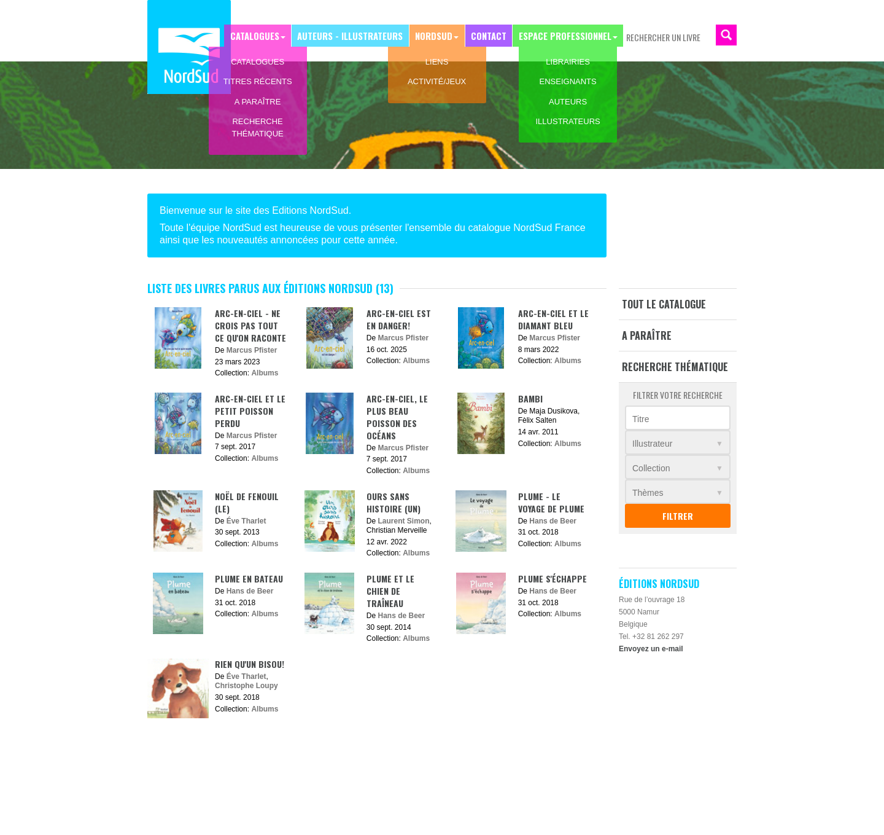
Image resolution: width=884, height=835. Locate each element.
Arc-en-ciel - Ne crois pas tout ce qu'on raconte (250, 325)
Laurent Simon (404, 521)
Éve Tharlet (246, 521)
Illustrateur (652, 444)
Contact (490, 34)
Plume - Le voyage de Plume (551, 502)
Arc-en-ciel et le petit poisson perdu (250, 410)
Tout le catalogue (664, 304)
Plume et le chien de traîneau (390, 591)
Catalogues (263, 34)
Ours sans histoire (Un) (393, 502)
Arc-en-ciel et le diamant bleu (553, 319)
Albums (264, 373)
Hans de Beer (552, 521)
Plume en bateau (249, 578)
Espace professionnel (565, 34)
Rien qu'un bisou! (249, 663)
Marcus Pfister (252, 350)
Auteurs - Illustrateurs (356, 34)
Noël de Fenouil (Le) (247, 502)
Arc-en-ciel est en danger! (398, 319)
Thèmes (648, 493)
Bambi (530, 398)
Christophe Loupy (246, 685)
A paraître (647, 335)
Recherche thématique (675, 366)
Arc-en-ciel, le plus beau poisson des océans (397, 417)
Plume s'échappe (552, 578)
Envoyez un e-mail (651, 649)
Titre (640, 419)
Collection (651, 468)
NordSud (438, 34)
